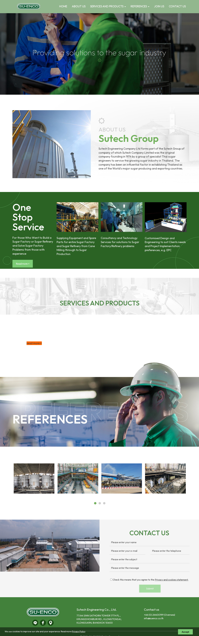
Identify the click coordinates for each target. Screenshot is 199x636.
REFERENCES (140, 6)
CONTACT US (177, 6)
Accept (185, 632)
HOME (63, 6)
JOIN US (159, 6)
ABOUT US (79, 6)
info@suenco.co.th (153, 618)
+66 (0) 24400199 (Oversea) (159, 614)
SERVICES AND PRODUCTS (108, 6)
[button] (15, 54)
